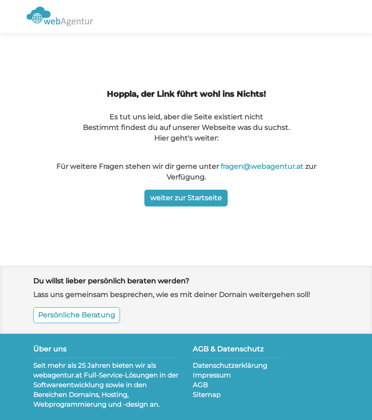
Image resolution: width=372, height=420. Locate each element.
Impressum (212, 375)
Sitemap (207, 394)
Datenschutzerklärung (230, 365)
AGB (200, 385)
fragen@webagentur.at (262, 166)
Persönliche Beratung (76, 315)
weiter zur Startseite (186, 198)
